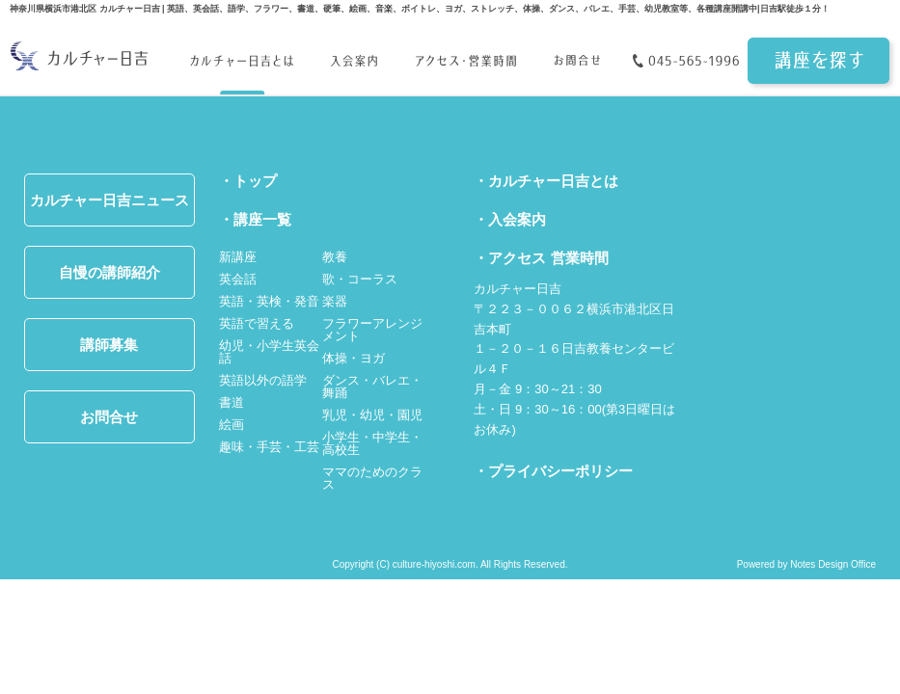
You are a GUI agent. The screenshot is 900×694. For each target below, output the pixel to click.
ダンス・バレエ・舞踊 (372, 386)
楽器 (334, 301)
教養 (334, 257)
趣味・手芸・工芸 (269, 446)
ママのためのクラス (372, 478)
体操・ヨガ (353, 358)
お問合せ (109, 417)
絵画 (231, 424)
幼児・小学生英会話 (269, 351)
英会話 (238, 279)
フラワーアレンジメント (372, 329)
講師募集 (109, 344)
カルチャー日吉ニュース (109, 200)
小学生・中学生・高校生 (372, 443)
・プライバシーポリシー (553, 471)
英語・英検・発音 (269, 301)
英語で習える (256, 323)
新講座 (238, 257)
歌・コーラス (359, 279)
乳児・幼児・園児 (372, 415)
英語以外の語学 (263, 380)
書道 (231, 402)
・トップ (248, 181)
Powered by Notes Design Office (806, 564)
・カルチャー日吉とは (546, 181)
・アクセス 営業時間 (541, 258)
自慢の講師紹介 (109, 272)
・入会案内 (510, 219)
